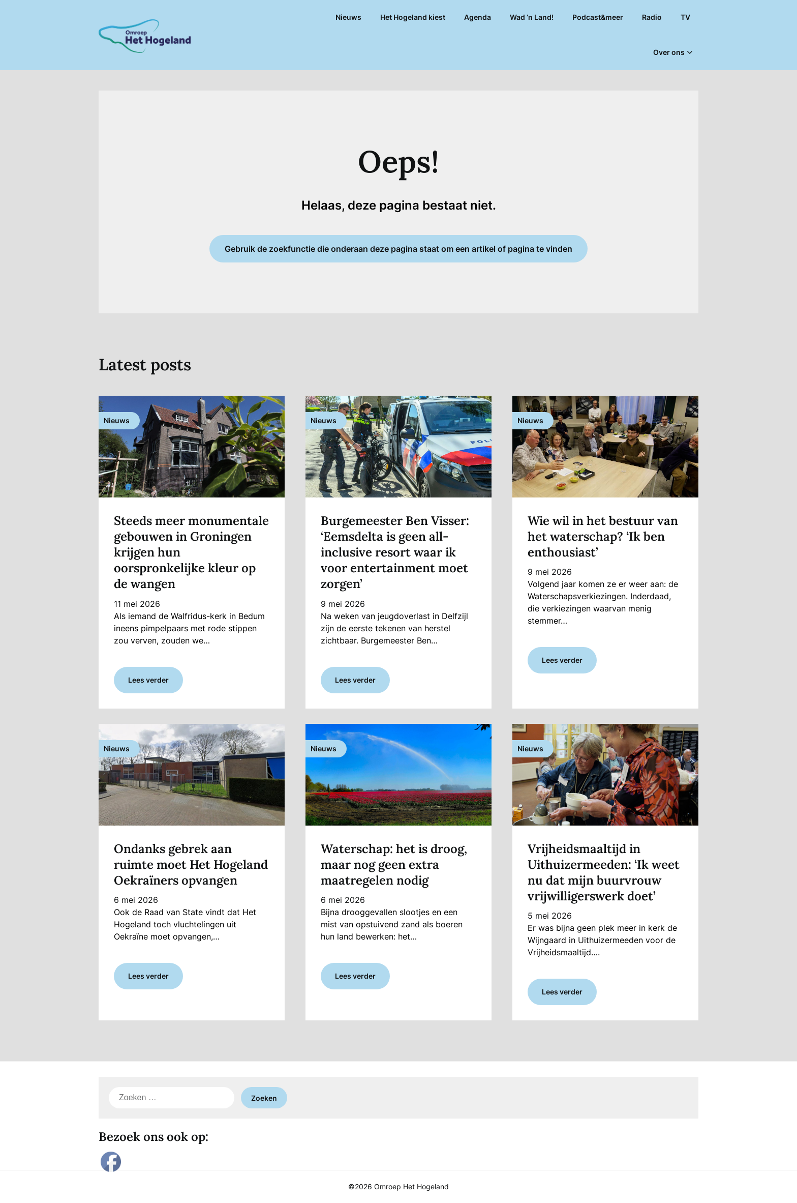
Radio (652, 17)
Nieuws (348, 17)
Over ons (669, 52)
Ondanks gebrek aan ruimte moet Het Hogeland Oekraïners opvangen (191, 864)
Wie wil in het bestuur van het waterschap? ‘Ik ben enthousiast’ (603, 536)
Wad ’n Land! (532, 17)
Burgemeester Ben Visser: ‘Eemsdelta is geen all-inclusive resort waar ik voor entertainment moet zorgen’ (395, 552)
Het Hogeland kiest (412, 17)
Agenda (477, 17)
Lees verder (148, 680)
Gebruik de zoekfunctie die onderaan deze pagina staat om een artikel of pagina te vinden (398, 249)
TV (685, 17)
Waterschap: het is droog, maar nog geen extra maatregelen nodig (394, 864)
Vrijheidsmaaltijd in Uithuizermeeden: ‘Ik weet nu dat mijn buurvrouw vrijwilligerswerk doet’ (604, 872)
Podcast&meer (597, 17)
